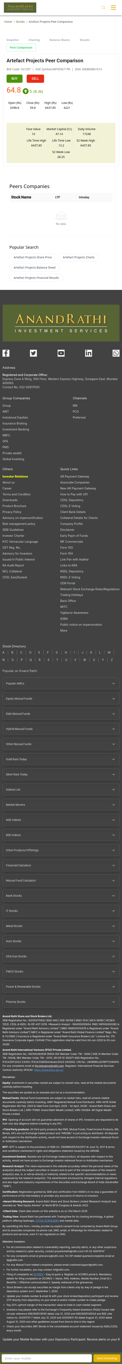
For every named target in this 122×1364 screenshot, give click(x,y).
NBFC (6, 435)
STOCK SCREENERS (47, 1220)
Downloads (10, 500)
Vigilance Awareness (74, 612)
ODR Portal (67, 583)
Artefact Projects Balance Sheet (35, 267)
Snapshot (12, 40)
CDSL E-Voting (70, 506)
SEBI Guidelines (13, 529)
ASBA (64, 618)
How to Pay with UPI (74, 494)
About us (8, 482)
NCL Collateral (12, 571)
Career (7, 488)
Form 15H (66, 553)
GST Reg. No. (11, 547)
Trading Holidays (71, 595)
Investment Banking (15, 429)
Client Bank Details (73, 512)
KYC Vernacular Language (20, 541)
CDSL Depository (71, 500)
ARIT (5, 411)
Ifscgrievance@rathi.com (49, 1065)
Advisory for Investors (17, 553)
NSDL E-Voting (70, 577)
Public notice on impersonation (81, 624)
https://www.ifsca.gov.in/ (49, 1069)
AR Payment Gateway (74, 476)
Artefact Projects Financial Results (36, 278)
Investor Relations (15, 476)
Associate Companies (75, 482)
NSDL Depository (72, 571)
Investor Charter (13, 535)
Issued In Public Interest (18, 559)
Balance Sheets (60, 40)
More (63, 630)
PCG (76, 411)
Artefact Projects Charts (79, 257)
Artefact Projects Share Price (33, 257)
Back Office (68, 601)
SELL (35, 79)
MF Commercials (71, 541)
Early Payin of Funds (74, 535)
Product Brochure (14, 506)
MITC (63, 606)
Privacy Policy (12, 512)
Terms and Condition (16, 494)
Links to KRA (68, 565)
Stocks (20, 21)
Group (6, 405)
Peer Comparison (21, 47)
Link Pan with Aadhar (74, 559)
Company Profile (71, 523)
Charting (34, 40)
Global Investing (13, 459)
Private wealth (12, 453)
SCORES (38, 1274)
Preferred (79, 417)
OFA (5, 441)
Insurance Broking (14, 423)
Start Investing (107, 1358)
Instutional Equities (15, 417)
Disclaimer (67, 529)
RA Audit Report (13, 565)
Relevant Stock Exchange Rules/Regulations (90, 589)
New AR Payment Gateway (78, 488)
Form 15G (66, 547)
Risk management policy (18, 523)
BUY (14, 79)
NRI (75, 405)
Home (8, 21)
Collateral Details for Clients (79, 518)
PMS (5, 447)
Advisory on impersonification (22, 518)
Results (85, 40)
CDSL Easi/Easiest (14, 577)
